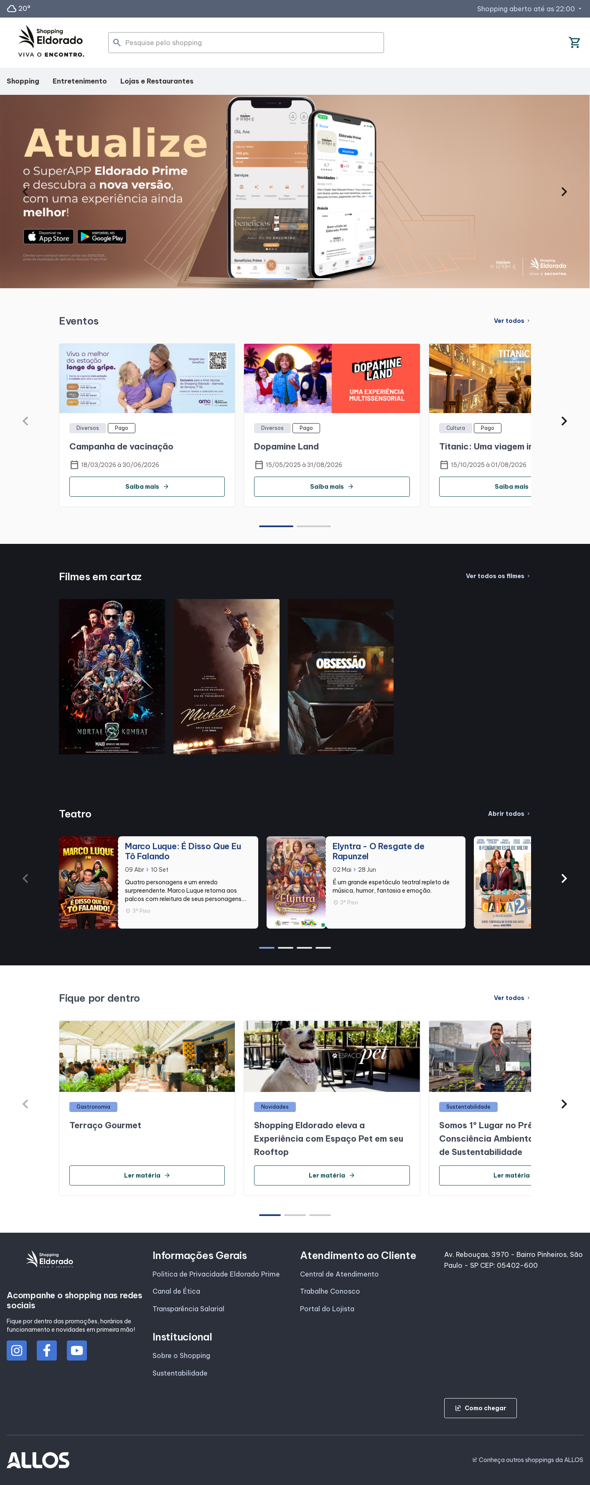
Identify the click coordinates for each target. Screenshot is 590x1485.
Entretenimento (80, 81)
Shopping (23, 81)
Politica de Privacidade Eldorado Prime (216, 1274)
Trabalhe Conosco (330, 1291)
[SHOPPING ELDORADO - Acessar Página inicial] (51, 43)
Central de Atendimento (339, 1274)
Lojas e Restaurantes (156, 81)
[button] (25, 192)
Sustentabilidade (180, 1373)
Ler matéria (147, 1175)
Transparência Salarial (188, 1309)
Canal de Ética (176, 1291)
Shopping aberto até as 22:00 (530, 9)
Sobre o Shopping (181, 1355)
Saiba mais (147, 486)
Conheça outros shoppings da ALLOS (527, 1460)
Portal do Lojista (327, 1309)
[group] (295, 191)
